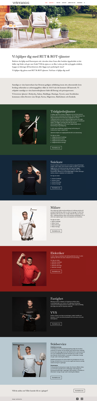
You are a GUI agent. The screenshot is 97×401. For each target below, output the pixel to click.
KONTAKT (64, 2)
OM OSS (58, 2)
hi (84, 2)
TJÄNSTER (51, 2)
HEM (46, 2)
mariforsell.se (19, 399)
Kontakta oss (56, 148)
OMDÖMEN (79, 2)
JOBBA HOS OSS (71, 2)
